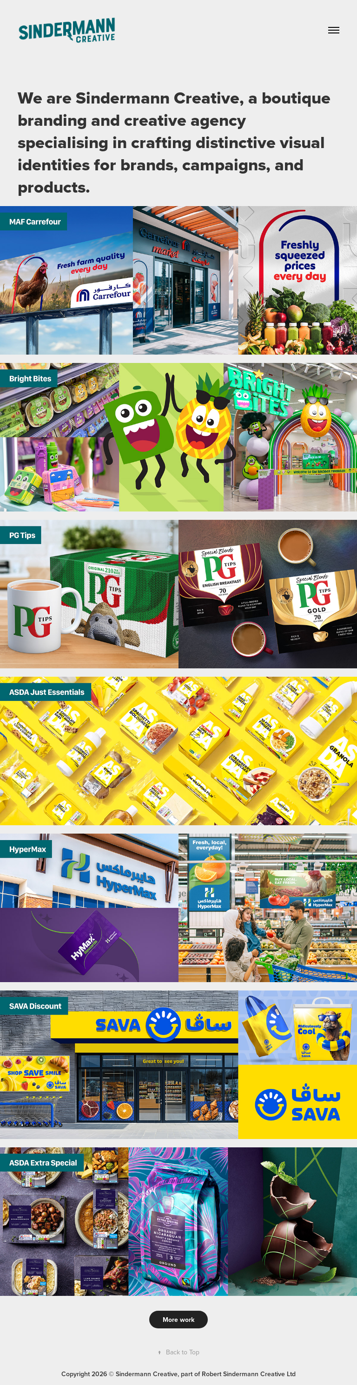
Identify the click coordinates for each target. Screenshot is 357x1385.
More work (178, 1319)
